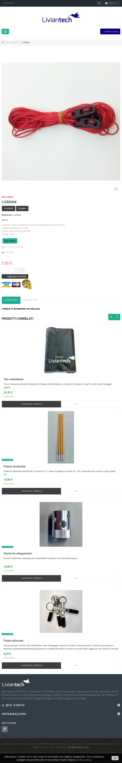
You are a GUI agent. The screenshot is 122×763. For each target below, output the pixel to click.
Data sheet (31, 300)
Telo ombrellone (13, 379)
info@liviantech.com (78, 747)
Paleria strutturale (15, 466)
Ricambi (13, 42)
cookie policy (83, 759)
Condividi (8, 208)
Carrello (110, 31)
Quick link (9, 3)
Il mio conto (13, 705)
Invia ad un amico (14, 247)
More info (11, 300)
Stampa (10, 252)
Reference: (7, 215)
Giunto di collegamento (18, 553)
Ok (115, 758)
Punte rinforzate (13, 640)
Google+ (22, 208)
